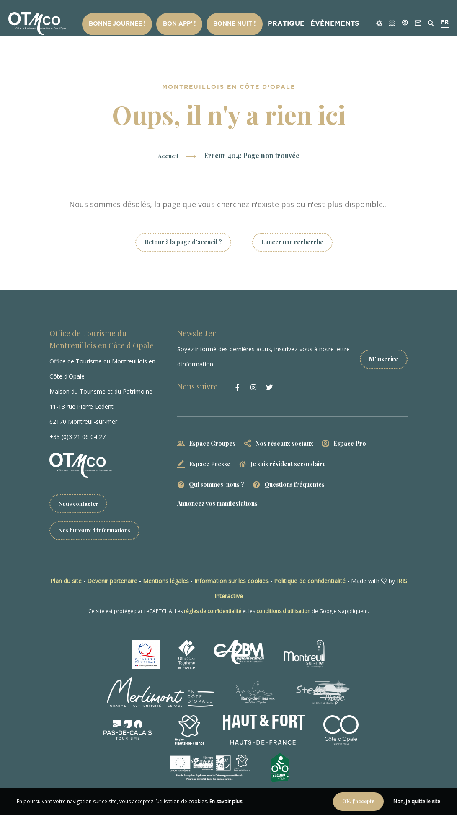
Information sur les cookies (231, 582)
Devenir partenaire (112, 582)
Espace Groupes (212, 443)
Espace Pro (349, 443)
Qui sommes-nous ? (216, 484)
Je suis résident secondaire (288, 464)
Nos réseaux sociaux (284, 443)
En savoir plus (225, 801)
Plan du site (66, 582)
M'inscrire (383, 357)
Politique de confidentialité (310, 582)
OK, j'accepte (358, 801)
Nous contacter (80, 504)
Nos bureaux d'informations (98, 531)
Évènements (320, 24)
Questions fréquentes (294, 484)
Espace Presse (209, 464)
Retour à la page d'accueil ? (183, 242)
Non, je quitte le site (416, 801)
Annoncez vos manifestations (217, 503)
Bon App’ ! (188, 24)
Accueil (168, 155)
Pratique (277, 24)
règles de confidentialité (212, 612)
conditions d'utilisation (283, 612)
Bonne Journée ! (135, 24)
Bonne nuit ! (233, 24)
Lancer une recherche (292, 242)
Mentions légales (166, 582)
